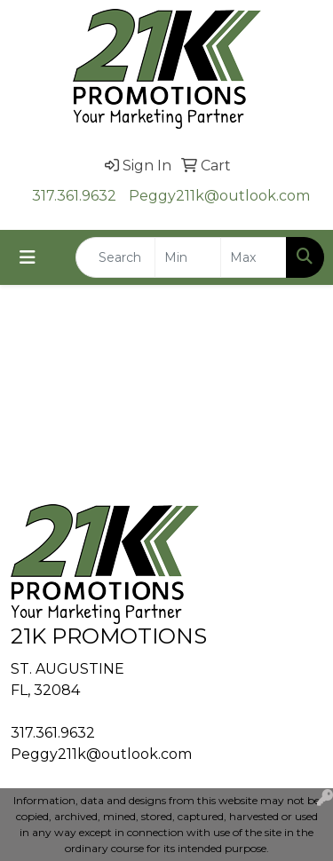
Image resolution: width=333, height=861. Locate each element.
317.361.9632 (74, 195)
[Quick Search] (115, 257)
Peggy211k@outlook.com (219, 195)
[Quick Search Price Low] (188, 257)
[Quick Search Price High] (253, 257)
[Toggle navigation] (27, 257)
